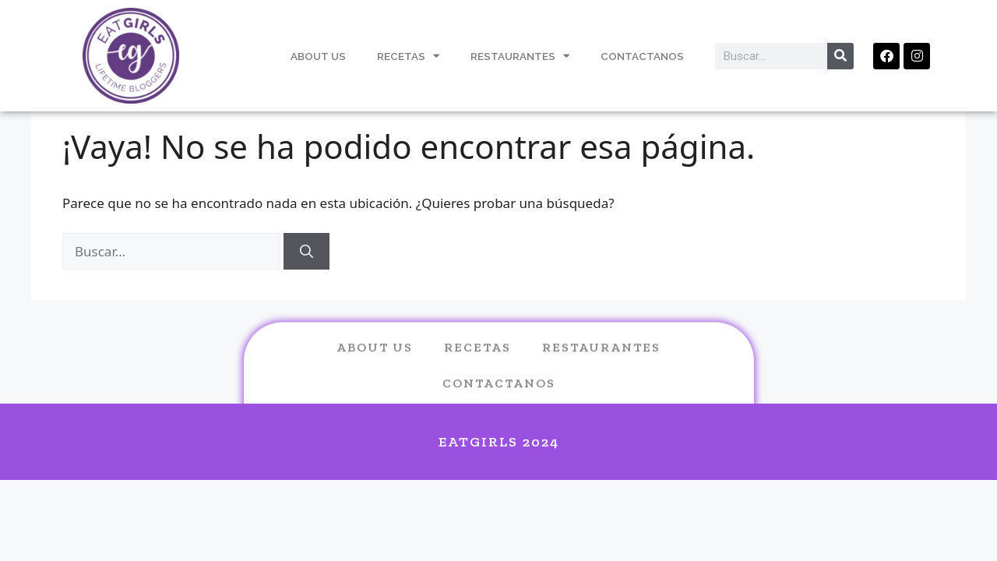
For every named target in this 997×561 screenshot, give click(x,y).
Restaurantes (519, 56)
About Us (318, 56)
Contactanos (642, 56)
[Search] (840, 56)
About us (374, 360)
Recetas (408, 56)
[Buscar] (306, 251)
